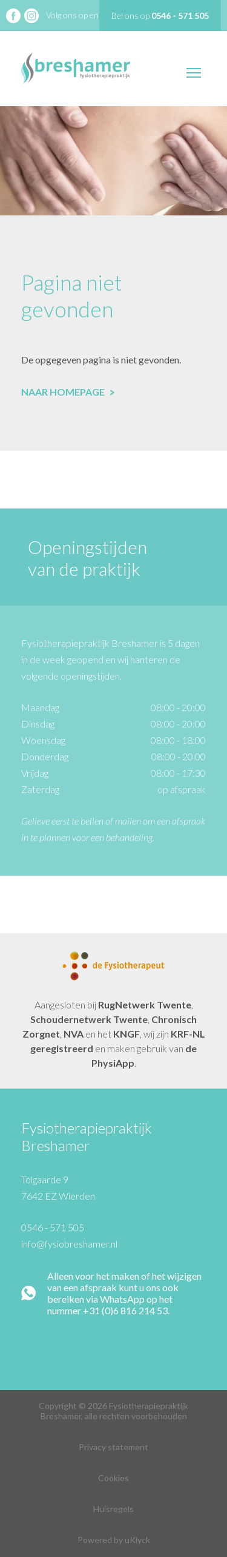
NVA (74, 1033)
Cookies (113, 1478)
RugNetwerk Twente (144, 1004)
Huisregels (113, 1509)
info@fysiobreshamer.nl (69, 1243)
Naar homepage (67, 391)
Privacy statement (113, 1447)
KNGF (126, 1033)
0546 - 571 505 (52, 1227)
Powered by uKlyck (113, 1540)
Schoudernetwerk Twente (89, 1019)
